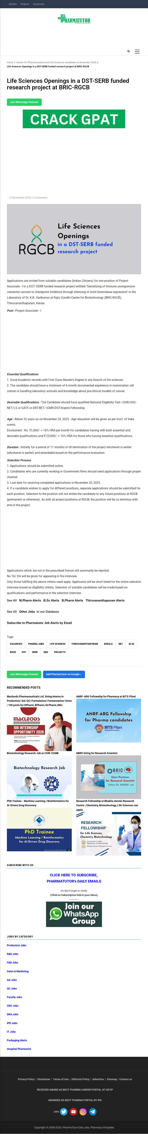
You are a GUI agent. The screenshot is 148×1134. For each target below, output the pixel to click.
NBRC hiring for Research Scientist (96, 753)
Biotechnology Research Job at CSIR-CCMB (33, 753)
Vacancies (38, 4)
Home (10, 62)
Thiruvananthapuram (84, 644)
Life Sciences (57, 644)
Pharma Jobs (36, 644)
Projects (25, 4)
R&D (46, 652)
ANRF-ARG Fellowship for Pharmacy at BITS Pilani (106, 696)
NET (121, 644)
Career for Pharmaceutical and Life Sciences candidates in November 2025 (56, 62)
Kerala (108, 644)
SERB (35, 652)
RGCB (13, 652)
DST (24, 652)
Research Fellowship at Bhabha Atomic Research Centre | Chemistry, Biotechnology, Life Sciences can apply (107, 805)
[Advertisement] (38, 341)
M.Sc (131, 644)
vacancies (16, 644)
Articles (13, 4)
